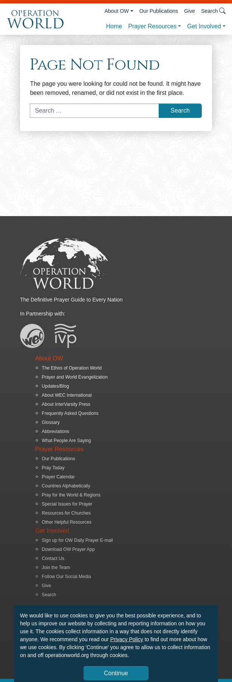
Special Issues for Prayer (67, 504)
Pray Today (53, 467)
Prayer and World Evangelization (75, 377)
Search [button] (213, 11)
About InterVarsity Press (66, 404)
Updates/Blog (55, 386)
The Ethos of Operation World (72, 368)
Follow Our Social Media (66, 576)
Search (49, 594)
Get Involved (204, 26)
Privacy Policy (126, 639)
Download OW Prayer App (68, 549)
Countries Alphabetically (66, 486)
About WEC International (67, 395)
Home (114, 26)
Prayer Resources (152, 26)
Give (189, 11)
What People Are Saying (66, 440)
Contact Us (53, 558)
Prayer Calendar (58, 476)
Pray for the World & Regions (71, 495)
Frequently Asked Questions (70, 413)
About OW (116, 11)
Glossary (51, 422)
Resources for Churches (66, 513)
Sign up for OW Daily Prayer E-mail (77, 540)
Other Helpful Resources (66, 522)
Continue (116, 673)
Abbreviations (56, 431)
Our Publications (158, 11)
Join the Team (56, 567)
